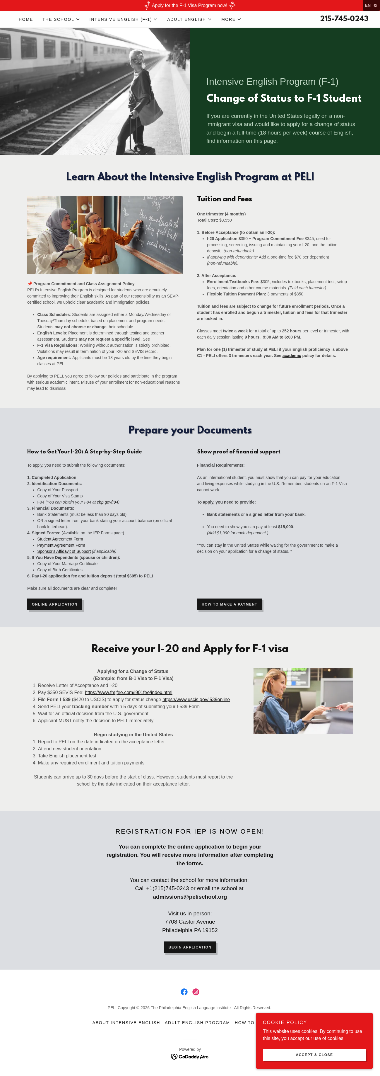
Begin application (190, 947)
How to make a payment (229, 604)
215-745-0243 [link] (344, 19)
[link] (184, 992)
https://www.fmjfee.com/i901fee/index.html (128, 692)
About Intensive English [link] (126, 1022)
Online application (55, 604)
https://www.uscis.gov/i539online (196, 699)
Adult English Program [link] (197, 1022)
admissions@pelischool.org (190, 897)
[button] (61, 19)
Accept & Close (314, 1055)
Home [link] (26, 19)
